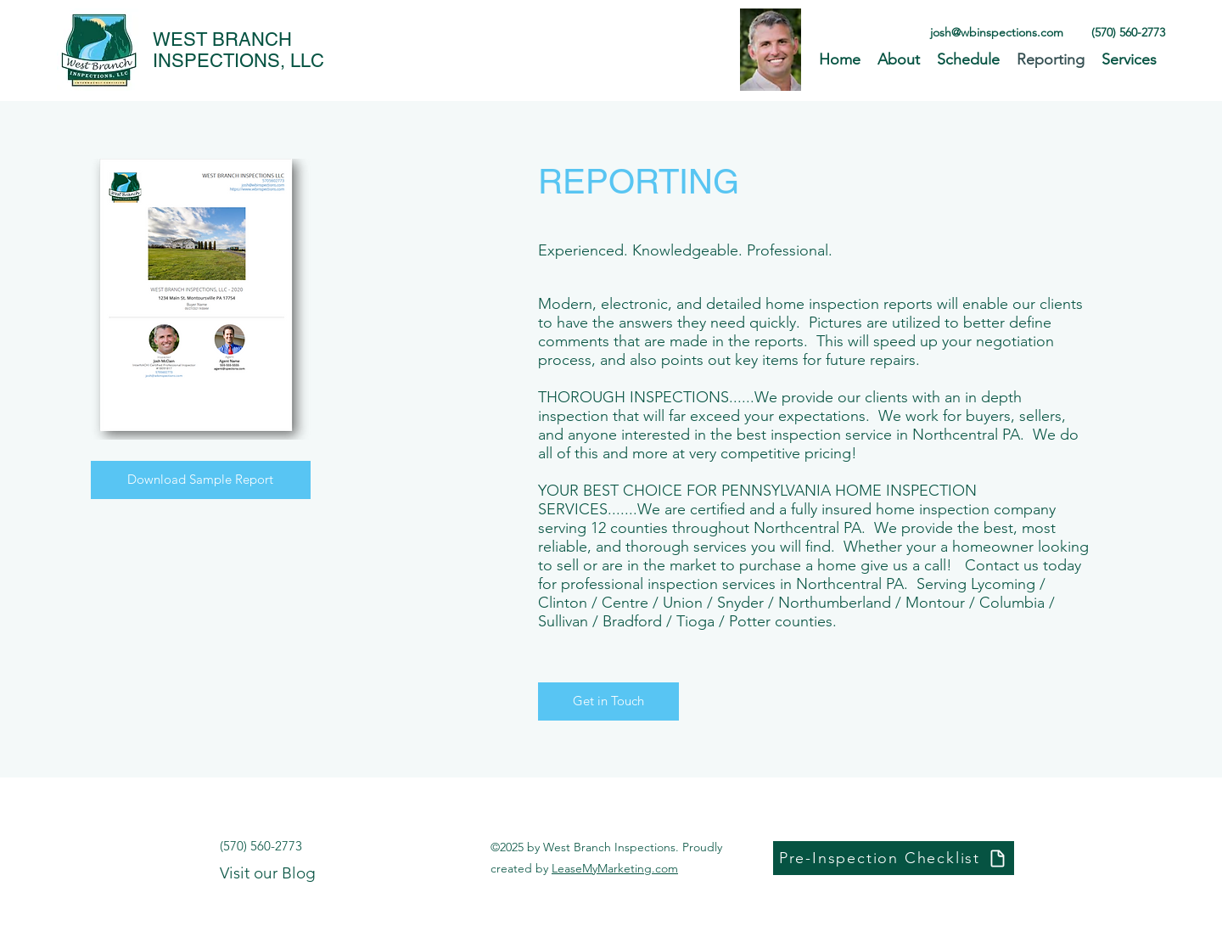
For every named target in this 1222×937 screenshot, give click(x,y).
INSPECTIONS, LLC (238, 60)
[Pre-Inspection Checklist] (893, 858)
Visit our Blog (268, 873)
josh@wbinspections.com (996, 32)
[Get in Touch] (608, 701)
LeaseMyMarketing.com (615, 868)
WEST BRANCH (222, 39)
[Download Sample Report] (201, 480)
